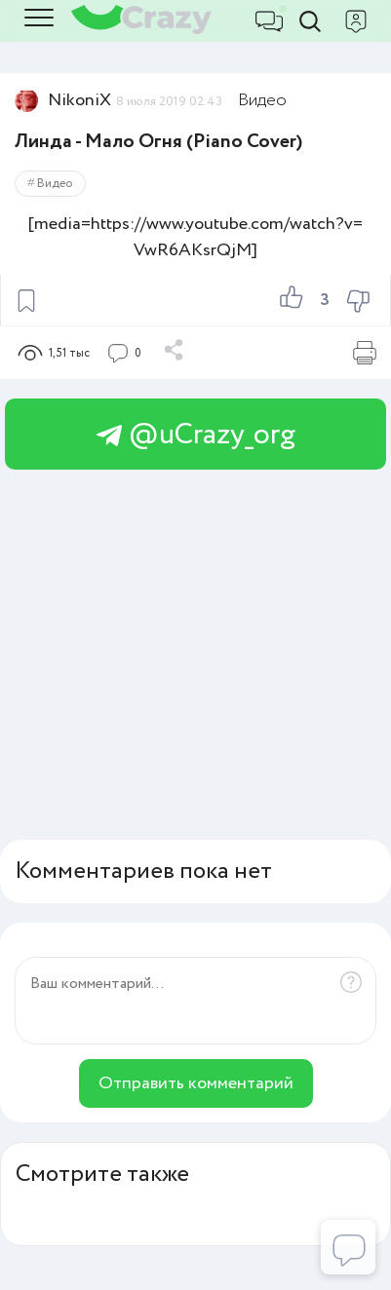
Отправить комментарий (195, 1083)
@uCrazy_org (196, 435)
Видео (262, 100)
